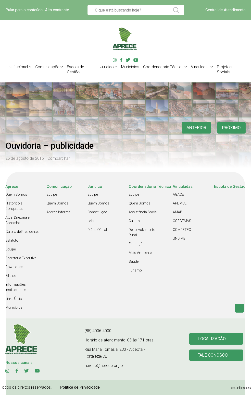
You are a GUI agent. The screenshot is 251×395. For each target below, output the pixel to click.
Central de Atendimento (225, 10)
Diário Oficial (97, 230)
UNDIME (179, 238)
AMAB (177, 212)
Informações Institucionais (15, 287)
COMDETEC (182, 230)
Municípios (14, 307)
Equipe (10, 249)
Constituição (97, 212)
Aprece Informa (59, 212)
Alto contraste (57, 10)
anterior (195, 127)
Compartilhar (59, 158)
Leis (91, 221)
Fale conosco (213, 355)
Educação (137, 244)
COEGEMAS (182, 221)
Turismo (135, 270)
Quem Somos (16, 194)
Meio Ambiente (140, 253)
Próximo (231, 127)
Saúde (133, 261)
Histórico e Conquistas (14, 206)
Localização (212, 338)
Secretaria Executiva (21, 258)
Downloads (14, 267)
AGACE (178, 194)
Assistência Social (143, 212)
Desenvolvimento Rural (142, 232)
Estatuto (11, 240)
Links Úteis (13, 299)
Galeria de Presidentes (22, 232)
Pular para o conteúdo (24, 10)
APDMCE (180, 203)
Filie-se (10, 276)
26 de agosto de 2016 (24, 158)
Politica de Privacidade (80, 387)
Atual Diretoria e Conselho (17, 220)
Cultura (134, 221)
